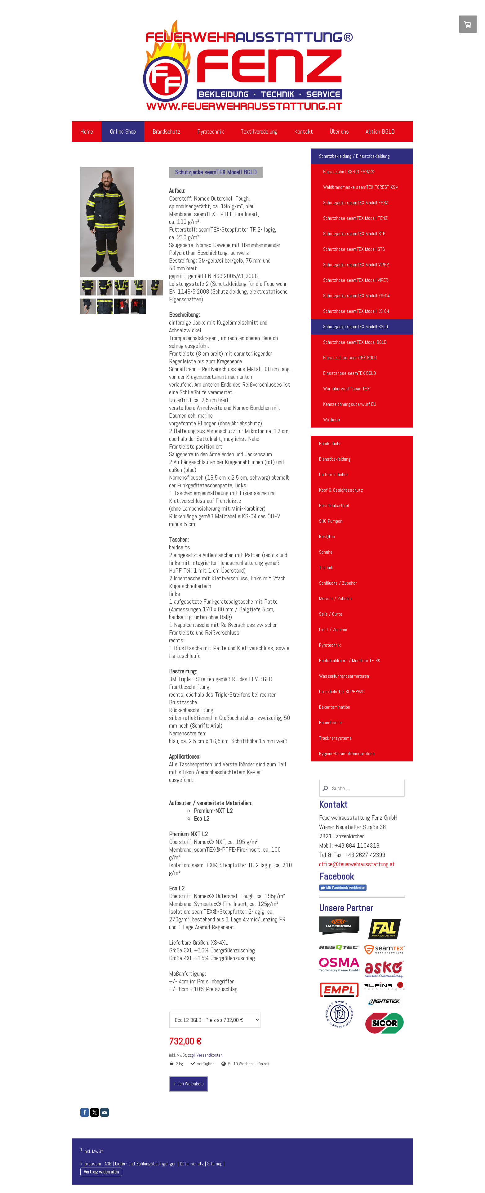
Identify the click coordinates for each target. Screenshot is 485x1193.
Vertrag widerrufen (101, 1172)
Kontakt (303, 131)
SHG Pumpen (330, 521)
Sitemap (214, 1163)
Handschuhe (330, 443)
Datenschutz (192, 1163)
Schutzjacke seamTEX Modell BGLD (355, 326)
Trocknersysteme (335, 738)
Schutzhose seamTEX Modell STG (354, 249)
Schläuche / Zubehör (338, 583)
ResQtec (327, 536)
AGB (108, 1163)
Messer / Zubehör (335, 598)
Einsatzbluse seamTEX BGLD (350, 357)
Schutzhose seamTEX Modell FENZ (355, 218)
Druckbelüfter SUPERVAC (342, 691)
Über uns (339, 131)
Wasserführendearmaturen (344, 676)
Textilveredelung (259, 131)
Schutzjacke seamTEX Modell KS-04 (356, 295)
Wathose (331, 419)
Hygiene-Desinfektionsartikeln (347, 753)
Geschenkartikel (334, 505)
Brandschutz (166, 131)
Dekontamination (334, 707)
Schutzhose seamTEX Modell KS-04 (356, 311)
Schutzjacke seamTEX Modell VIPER (356, 264)
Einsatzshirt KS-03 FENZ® (349, 171)
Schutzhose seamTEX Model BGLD (354, 342)
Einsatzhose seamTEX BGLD (349, 373)
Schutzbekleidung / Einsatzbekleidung (354, 156)
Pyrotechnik (210, 131)
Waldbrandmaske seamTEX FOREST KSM (360, 187)
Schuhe (325, 552)
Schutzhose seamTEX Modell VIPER (355, 280)
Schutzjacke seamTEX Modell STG (354, 233)
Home (86, 131)
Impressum (90, 1163)
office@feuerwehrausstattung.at (357, 864)
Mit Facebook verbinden (342, 887)
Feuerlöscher (331, 722)
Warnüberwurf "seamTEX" (347, 388)
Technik (326, 567)
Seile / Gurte (330, 614)
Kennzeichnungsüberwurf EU (349, 404)
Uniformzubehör (333, 474)
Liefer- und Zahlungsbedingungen (145, 1163)
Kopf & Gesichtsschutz (341, 490)
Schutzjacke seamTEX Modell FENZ (355, 202)
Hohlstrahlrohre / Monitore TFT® (349, 660)
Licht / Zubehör (333, 629)
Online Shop (123, 131)
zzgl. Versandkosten (205, 1055)
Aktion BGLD (380, 131)
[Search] (362, 788)
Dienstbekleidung (335, 459)
